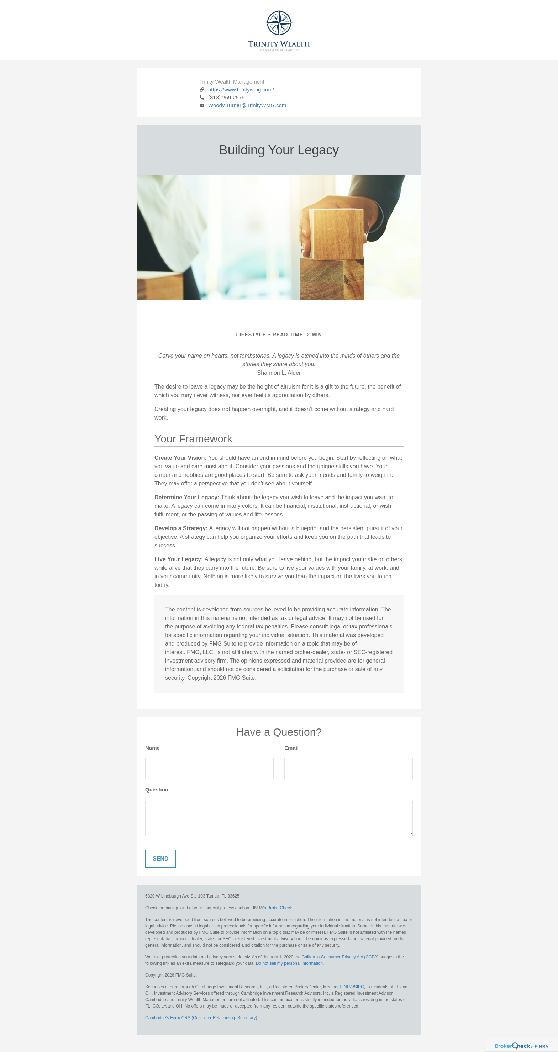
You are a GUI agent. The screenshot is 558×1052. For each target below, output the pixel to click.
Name (152, 748)
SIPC (359, 986)
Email (291, 748)
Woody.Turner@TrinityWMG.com (242, 105)
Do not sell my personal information (289, 963)
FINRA (346, 986)
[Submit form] (160, 859)
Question (156, 790)
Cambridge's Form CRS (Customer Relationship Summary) (201, 1017)
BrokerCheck (279, 907)
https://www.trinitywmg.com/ (236, 89)
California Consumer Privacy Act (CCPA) (340, 956)
